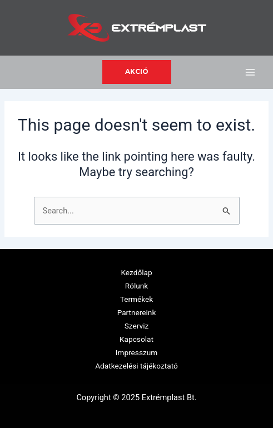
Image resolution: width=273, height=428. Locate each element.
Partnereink (136, 312)
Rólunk (136, 285)
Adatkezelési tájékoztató (136, 365)
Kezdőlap (136, 272)
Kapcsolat (136, 339)
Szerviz (136, 325)
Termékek (136, 299)
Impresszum (136, 352)
